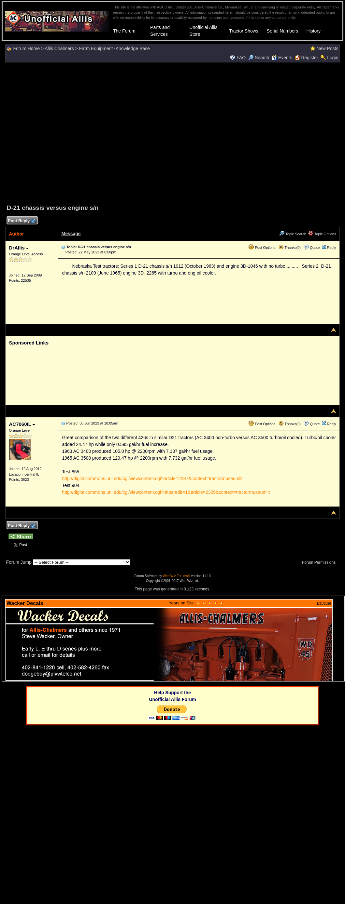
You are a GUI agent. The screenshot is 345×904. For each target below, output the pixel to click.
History (313, 31)
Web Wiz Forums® (176, 576)
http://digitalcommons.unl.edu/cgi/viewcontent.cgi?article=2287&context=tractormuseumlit (152, 478)
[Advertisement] (171, 132)
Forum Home (26, 48)
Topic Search (292, 234)
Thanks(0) (290, 248)
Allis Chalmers (59, 48)
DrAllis (18, 247)
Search (258, 57)
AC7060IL (22, 424)
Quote (315, 248)
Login (332, 57)
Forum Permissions (320, 562)
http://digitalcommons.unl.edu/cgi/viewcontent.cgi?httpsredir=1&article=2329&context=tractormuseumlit (166, 492)
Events (282, 57)
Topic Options (322, 234)
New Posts (327, 48)
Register (309, 57)
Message (70, 233)
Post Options (262, 248)
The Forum (124, 31)
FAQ (241, 57)
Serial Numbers (282, 31)
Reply (331, 248)
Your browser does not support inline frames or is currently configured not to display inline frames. (173, 638)
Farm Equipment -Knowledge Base (114, 48)
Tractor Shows (243, 31)
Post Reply (21, 221)
